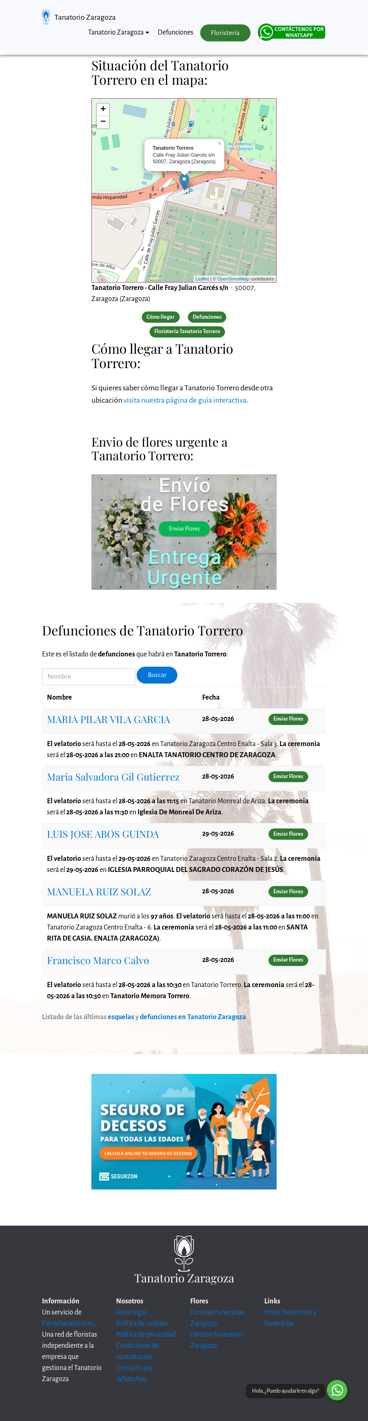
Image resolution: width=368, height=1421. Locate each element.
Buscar (157, 675)
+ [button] (103, 110)
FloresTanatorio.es (67, 1323)
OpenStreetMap (233, 278)
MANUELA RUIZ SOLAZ (99, 891)
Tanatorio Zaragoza (85, 17)
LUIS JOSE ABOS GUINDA (103, 833)
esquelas (121, 1017)
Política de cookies (142, 1323)
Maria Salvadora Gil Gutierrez (113, 776)
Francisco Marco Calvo (98, 960)
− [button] (103, 122)
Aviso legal (131, 1312)
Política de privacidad (146, 1334)
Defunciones (175, 32)
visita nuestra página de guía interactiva (185, 400)
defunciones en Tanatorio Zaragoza (193, 1017)
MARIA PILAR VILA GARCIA (108, 719)
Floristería (225, 33)
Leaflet (202, 278)
